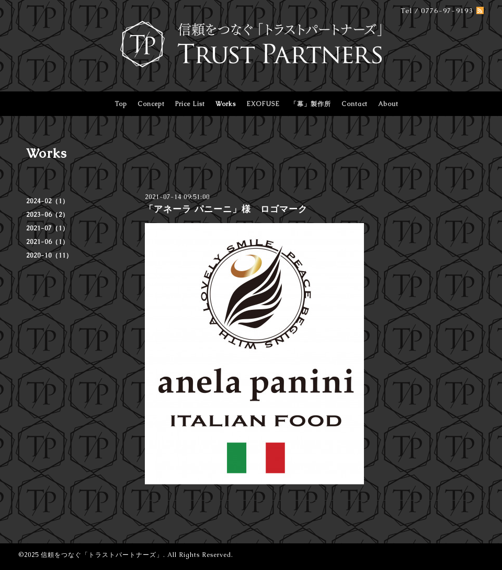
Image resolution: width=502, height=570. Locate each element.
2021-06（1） (47, 242)
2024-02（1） (47, 201)
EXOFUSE (263, 104)
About (388, 104)
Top (121, 104)
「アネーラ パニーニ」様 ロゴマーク (225, 209)
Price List (190, 104)
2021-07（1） (47, 228)
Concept (151, 104)
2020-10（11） (49, 255)
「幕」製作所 (310, 104)
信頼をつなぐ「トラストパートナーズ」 (102, 555)
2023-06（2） (47, 215)
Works (225, 104)
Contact (354, 104)
